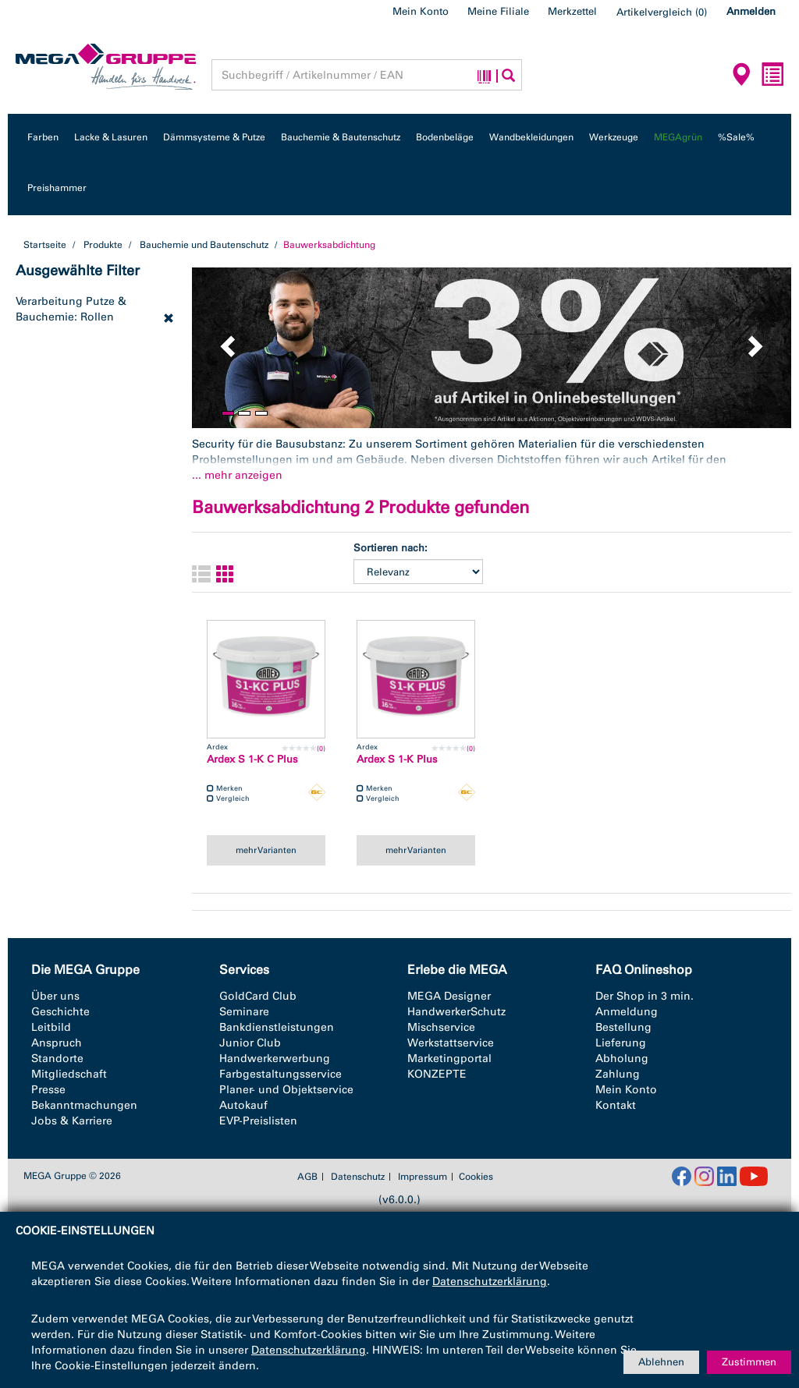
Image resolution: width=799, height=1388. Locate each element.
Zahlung (617, 1074)
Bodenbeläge (445, 137)
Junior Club (250, 1043)
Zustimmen (749, 1362)
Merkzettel (572, 11)
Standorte (57, 1058)
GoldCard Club (258, 996)
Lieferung (620, 1043)
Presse (48, 1089)
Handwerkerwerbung (274, 1058)
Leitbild (51, 1027)
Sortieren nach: (390, 548)
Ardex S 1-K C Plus (252, 759)
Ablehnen (661, 1362)
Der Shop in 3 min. (644, 996)
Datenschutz (358, 1177)
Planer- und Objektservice (286, 1089)
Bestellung (623, 1027)
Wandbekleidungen (531, 137)
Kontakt (615, 1105)
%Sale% (736, 137)
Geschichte (60, 1011)
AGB (307, 1177)
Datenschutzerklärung (489, 1281)
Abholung (621, 1058)
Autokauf (243, 1105)
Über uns (55, 996)
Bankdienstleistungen (276, 1027)
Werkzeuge (613, 137)
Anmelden (751, 11)
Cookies (476, 1176)
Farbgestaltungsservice (280, 1074)
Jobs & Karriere (71, 1121)
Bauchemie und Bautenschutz (204, 244)
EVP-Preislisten (258, 1121)
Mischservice (441, 1027)
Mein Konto (420, 11)
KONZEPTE (437, 1074)
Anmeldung (626, 1011)
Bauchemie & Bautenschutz (340, 137)
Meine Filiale (498, 11)
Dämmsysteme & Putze (214, 137)
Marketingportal (449, 1058)
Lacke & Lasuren (110, 137)
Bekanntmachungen (84, 1105)
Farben (43, 137)
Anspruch (56, 1043)
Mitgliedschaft (69, 1074)
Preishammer (57, 187)
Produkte (103, 244)
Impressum (422, 1177)
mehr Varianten (266, 849)
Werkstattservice (450, 1043)
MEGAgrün (678, 137)
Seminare (244, 1011)
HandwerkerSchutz (456, 1011)
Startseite (44, 244)
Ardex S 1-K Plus (397, 759)
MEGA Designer (449, 996)
